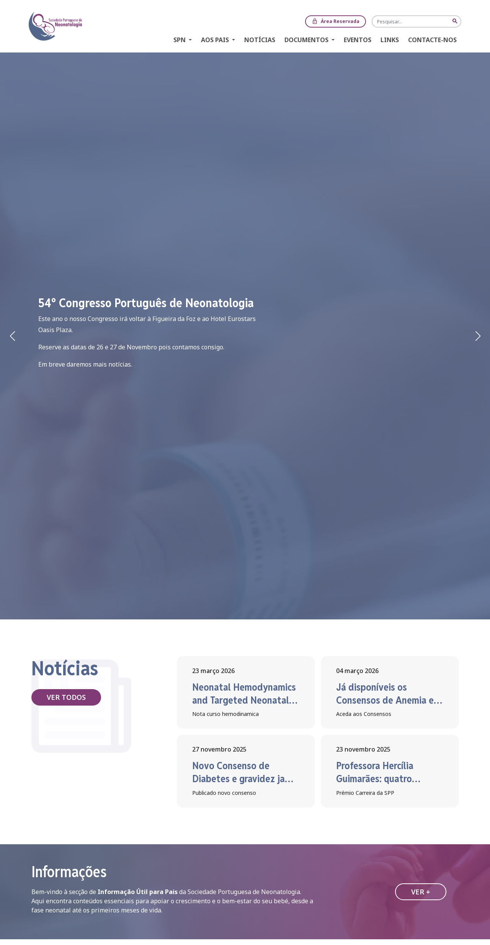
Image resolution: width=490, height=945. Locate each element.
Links (390, 40)
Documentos (307, 40)
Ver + (420, 891)
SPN (180, 40)
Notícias (259, 40)
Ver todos (66, 697)
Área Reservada (335, 21)
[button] (477, 336)
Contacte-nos (432, 40)
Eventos (357, 40)
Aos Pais (215, 40)
